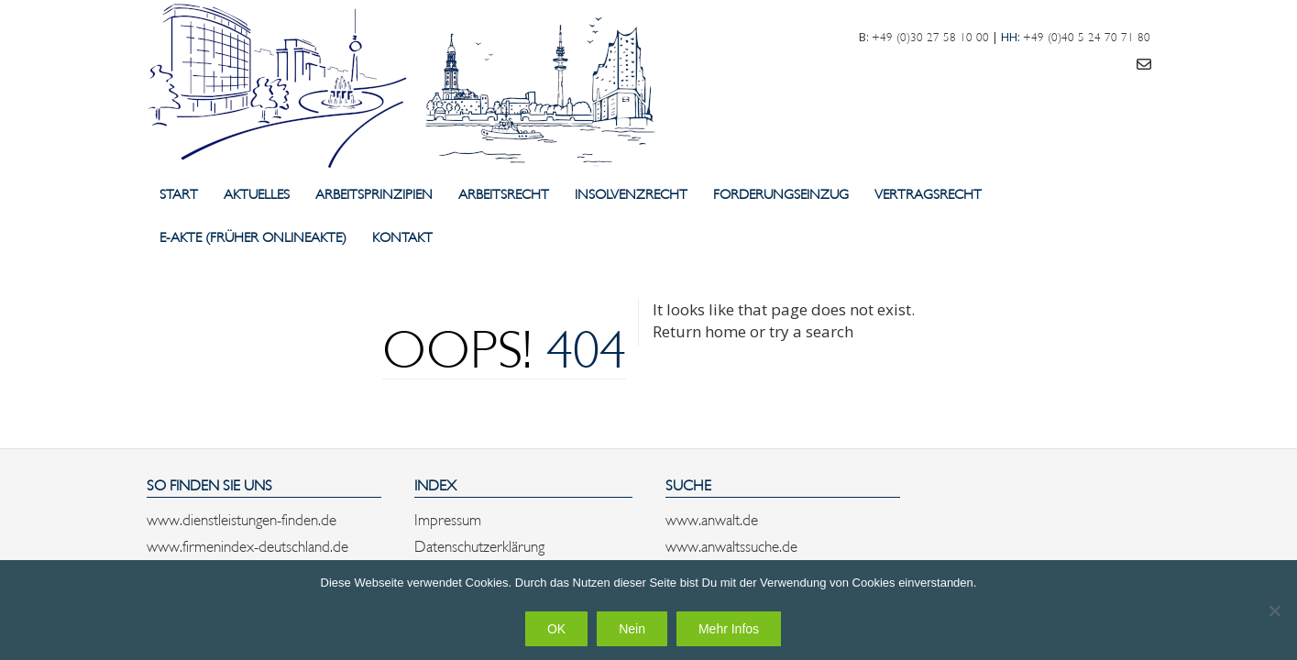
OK (556, 629)
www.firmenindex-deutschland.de (247, 544)
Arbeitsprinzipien (374, 193)
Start (178, 193)
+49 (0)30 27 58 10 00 (930, 35)
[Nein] (1274, 610)
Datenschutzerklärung (479, 544)
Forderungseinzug (781, 193)
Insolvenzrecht (631, 193)
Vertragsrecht (928, 193)
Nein (632, 629)
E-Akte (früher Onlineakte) (252, 236)
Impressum (447, 518)
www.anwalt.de (711, 518)
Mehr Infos (728, 629)
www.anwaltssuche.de (731, 544)
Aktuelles (257, 193)
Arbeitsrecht (503, 193)
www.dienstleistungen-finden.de (241, 518)
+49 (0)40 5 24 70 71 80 (1086, 35)
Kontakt (402, 236)
